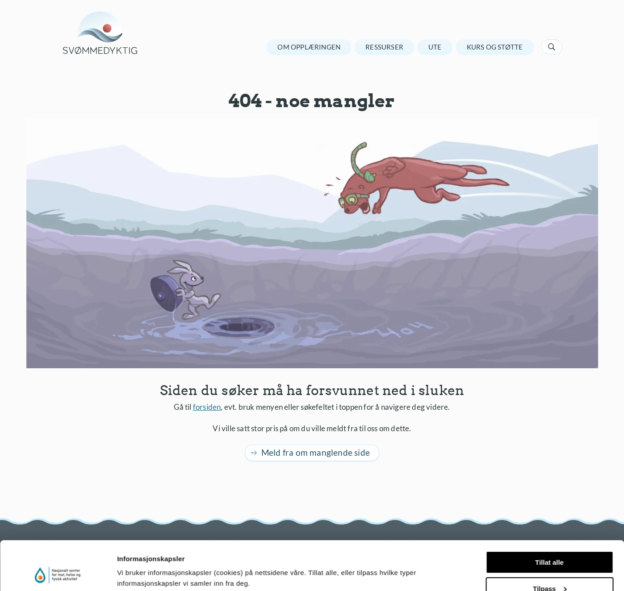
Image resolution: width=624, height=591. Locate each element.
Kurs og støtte (495, 47)
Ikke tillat (549, 569)
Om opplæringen (308, 47)
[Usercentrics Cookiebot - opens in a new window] (58, 573)
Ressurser (384, 47)
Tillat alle (549, 516)
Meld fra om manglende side (315, 452)
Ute (435, 47)
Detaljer (129, 573)
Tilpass (549, 542)
